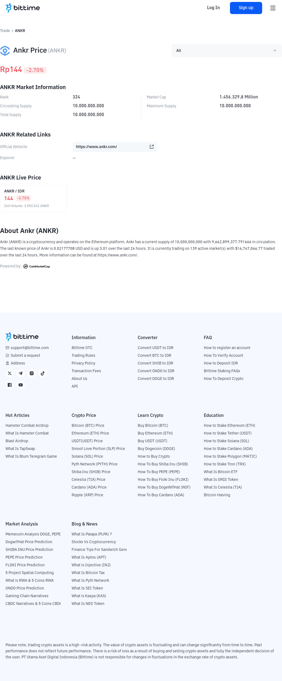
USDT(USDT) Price (87, 441)
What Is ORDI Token (221, 480)
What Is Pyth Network (90, 581)
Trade (5, 31)
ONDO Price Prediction (25, 588)
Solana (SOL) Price (87, 457)
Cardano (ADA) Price (89, 487)
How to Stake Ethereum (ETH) (229, 426)
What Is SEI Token (87, 588)
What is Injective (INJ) (91, 565)
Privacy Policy (83, 363)
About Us (79, 379)
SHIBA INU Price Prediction (29, 550)
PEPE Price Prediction (24, 557)
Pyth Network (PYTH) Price (95, 464)
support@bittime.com (30, 348)
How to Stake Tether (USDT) (228, 433)
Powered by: (25, 266)
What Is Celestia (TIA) (223, 487)
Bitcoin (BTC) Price (88, 426)
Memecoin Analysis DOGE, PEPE (33, 534)
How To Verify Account (223, 356)
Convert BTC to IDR (154, 356)
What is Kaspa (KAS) (89, 596)
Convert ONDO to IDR (156, 371)
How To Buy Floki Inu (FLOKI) (163, 480)
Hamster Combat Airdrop (27, 426)
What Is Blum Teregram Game (31, 457)
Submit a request (25, 356)
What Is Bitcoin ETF (221, 472)
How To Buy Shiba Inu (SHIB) (163, 464)
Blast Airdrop (17, 441)
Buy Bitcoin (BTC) (153, 426)
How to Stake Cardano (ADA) (228, 449)
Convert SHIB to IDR (155, 363)
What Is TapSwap (20, 449)
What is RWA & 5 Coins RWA (30, 581)
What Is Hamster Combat (27, 433)
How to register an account (227, 348)
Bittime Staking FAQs (222, 371)
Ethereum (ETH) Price (90, 433)
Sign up (245, 8)
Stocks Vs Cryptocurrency (94, 542)
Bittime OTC (82, 348)
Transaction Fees (86, 371)
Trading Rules (83, 356)
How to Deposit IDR (221, 363)
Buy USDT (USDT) (152, 441)
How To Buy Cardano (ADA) (161, 495)
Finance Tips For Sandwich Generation (105, 550)
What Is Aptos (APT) (89, 557)
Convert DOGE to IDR (156, 379)
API (75, 386)
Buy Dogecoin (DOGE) (156, 449)
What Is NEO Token (88, 604)
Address (18, 363)
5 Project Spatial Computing (30, 573)
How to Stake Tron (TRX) (225, 464)
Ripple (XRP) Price (87, 495)
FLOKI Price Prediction (25, 565)
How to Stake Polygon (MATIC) (230, 457)
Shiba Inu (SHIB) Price (91, 472)
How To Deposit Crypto (223, 379)
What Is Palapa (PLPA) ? (92, 534)
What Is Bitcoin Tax (88, 573)
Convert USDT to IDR (155, 348)
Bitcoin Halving (217, 495)
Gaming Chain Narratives (27, 596)
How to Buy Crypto (154, 457)
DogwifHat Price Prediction (29, 542)
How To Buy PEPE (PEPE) (159, 472)
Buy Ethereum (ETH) (155, 433)
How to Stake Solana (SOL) (226, 441)
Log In (212, 8)
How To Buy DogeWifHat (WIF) (164, 487)
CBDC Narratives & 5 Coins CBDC (34, 604)
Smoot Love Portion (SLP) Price (98, 449)
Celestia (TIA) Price (88, 480)
